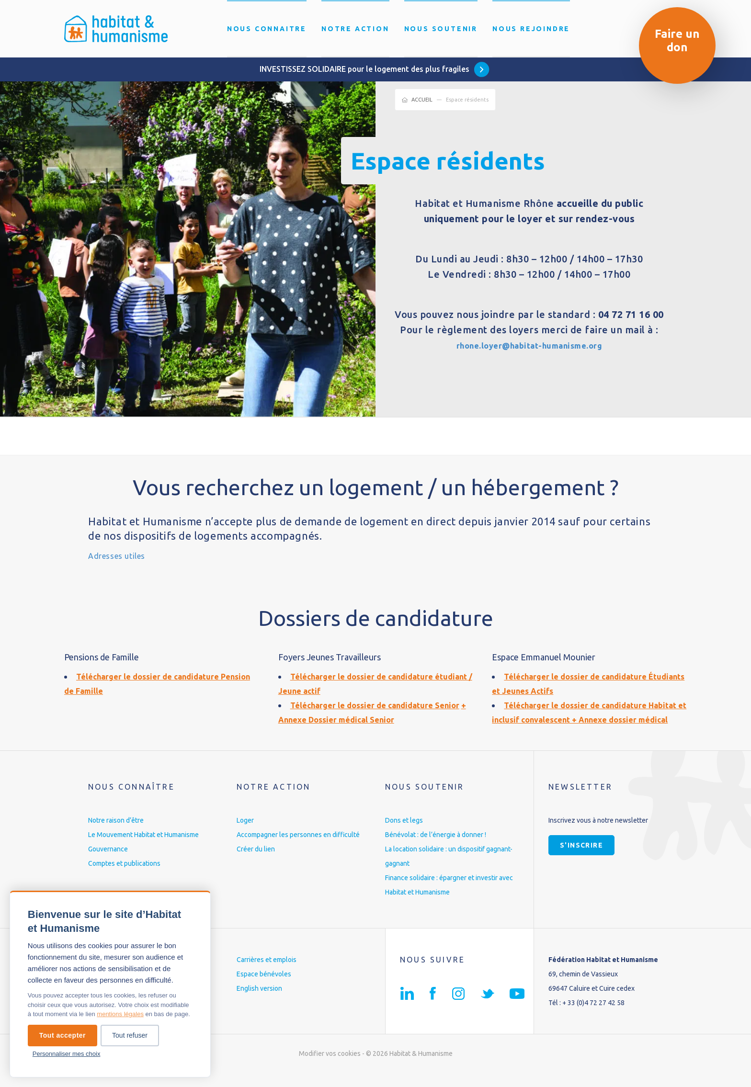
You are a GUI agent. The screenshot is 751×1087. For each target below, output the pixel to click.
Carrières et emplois (266, 974)
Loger (245, 834)
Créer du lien (256, 863)
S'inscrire (581, 859)
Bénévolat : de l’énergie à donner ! (435, 849)
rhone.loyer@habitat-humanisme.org (529, 345)
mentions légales (120, 1014)
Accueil (421, 99)
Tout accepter (62, 1035)
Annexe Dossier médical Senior (347, 719)
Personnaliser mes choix (67, 1053)
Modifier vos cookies (330, 1068)
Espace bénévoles (264, 988)
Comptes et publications (124, 878)
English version (259, 1003)
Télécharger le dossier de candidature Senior (381, 705)
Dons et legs (404, 834)
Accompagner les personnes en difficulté (298, 849)
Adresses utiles (126, 555)
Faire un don (677, 40)
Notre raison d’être (116, 834)
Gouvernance (108, 863)
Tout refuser (130, 1035)
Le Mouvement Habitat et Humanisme (143, 849)
